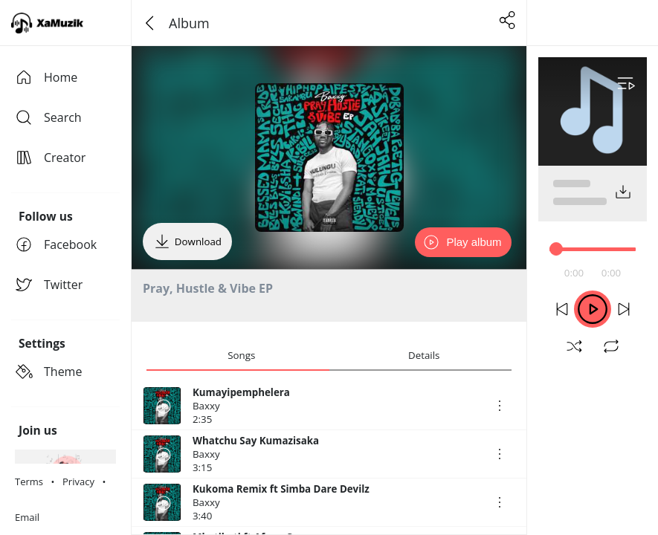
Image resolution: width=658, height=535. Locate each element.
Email (27, 517)
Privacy (78, 481)
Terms (29, 481)
